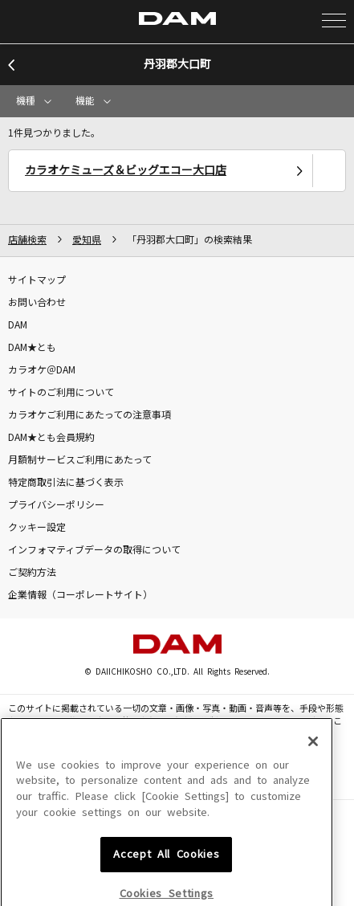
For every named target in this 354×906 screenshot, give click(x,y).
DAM (17, 325)
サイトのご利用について (61, 393)
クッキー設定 (37, 528)
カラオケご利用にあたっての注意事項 (89, 415)
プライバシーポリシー (56, 505)
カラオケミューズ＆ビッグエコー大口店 (125, 170)
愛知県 (86, 240)
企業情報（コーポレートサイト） (80, 595)
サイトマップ (37, 280)
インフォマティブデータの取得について (94, 550)
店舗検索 (27, 240)
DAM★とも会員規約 (51, 438)
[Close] (313, 808)
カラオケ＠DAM (41, 370)
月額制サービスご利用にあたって (80, 460)
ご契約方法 (32, 572)
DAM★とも (32, 348)
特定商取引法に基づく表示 (66, 483)
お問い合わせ (37, 303)
